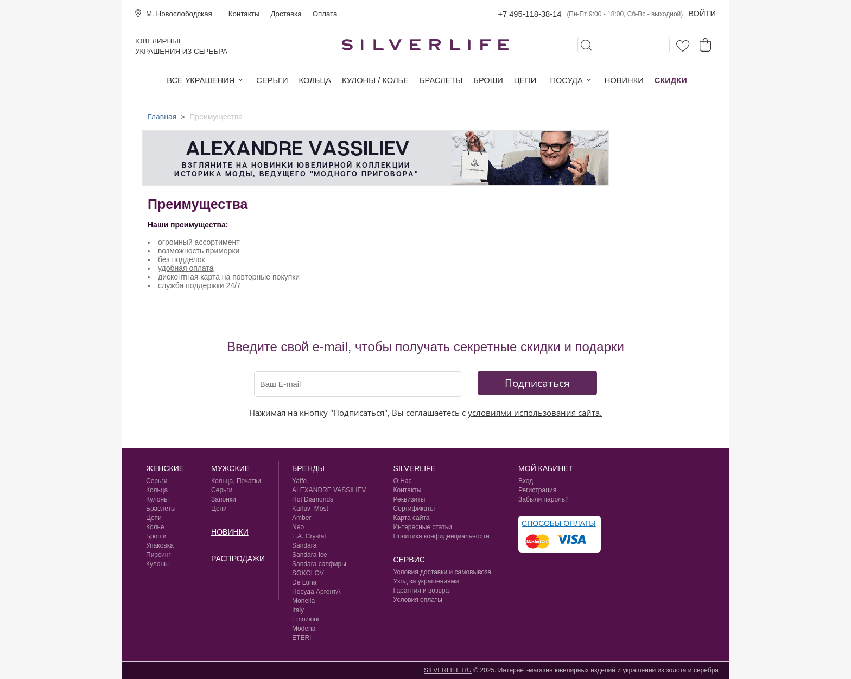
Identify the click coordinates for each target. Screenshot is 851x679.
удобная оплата (186, 268)
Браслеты (441, 80)
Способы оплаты (559, 523)
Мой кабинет (545, 468)
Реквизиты (409, 499)
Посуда (566, 80)
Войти (702, 13)
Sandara (304, 545)
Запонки (223, 499)
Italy (298, 610)
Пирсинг (158, 555)
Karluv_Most (310, 508)
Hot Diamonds (312, 499)
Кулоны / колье (375, 80)
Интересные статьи (422, 527)
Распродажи (238, 558)
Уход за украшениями (426, 581)
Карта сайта (411, 518)
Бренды (308, 468)
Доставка (285, 14)
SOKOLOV (308, 573)
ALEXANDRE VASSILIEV (329, 490)
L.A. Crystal (309, 536)
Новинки (624, 80)
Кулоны (157, 499)
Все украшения (200, 80)
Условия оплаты (417, 600)
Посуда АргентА (316, 591)
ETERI (301, 638)
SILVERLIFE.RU (448, 670)
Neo (298, 527)
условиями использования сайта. (535, 412)
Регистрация (537, 490)
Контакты (244, 14)
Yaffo (299, 481)
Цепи (525, 80)
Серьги (272, 80)
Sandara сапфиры (319, 564)
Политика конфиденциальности (441, 536)
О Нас (402, 481)
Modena (303, 628)
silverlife (414, 468)
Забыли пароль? (543, 499)
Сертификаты (414, 508)
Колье (155, 527)
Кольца (315, 80)
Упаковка (160, 545)
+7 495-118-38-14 (529, 14)
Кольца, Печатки (236, 481)
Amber (301, 518)
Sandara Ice (309, 555)
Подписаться (537, 383)
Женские (165, 468)
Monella (303, 601)
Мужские (230, 468)
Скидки (671, 80)
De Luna (304, 582)
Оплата (325, 14)
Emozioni (305, 619)
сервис (409, 559)
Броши (488, 80)
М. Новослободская (179, 14)
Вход (525, 481)
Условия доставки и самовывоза (442, 572)
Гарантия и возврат (422, 590)
